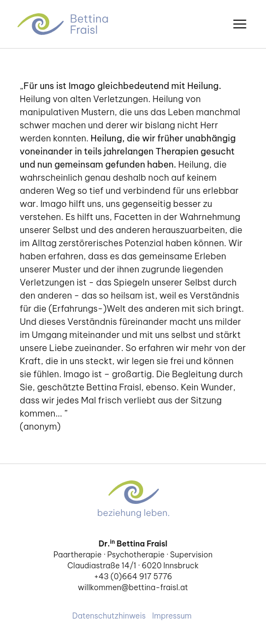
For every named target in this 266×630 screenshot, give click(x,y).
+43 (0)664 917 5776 (133, 576)
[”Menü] (240, 24)
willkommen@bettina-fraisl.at (133, 587)
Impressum (172, 616)
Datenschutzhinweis (108, 616)
